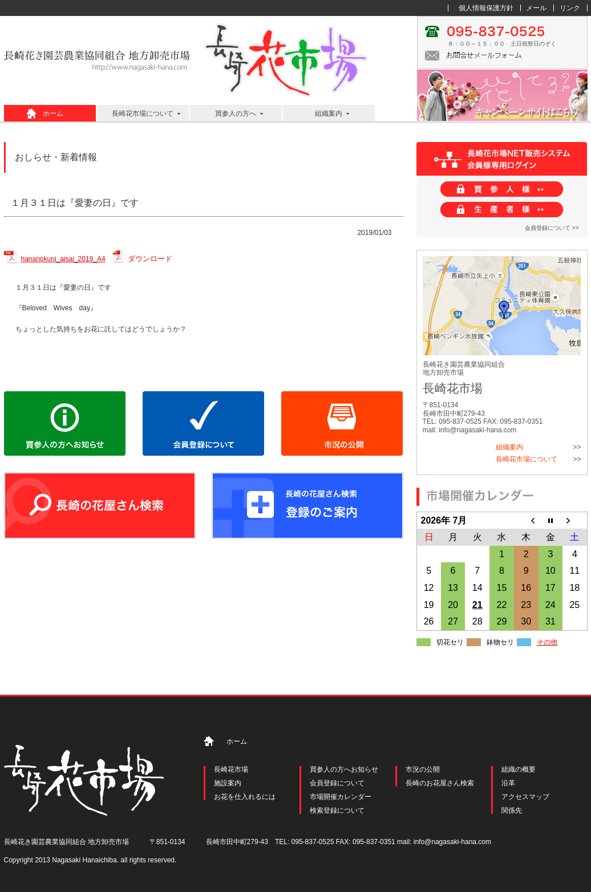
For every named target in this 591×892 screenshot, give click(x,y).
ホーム (53, 113)
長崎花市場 (231, 769)
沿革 (508, 783)
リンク (570, 8)
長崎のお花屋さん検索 (440, 783)
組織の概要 (518, 769)
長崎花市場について (142, 113)
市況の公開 (423, 769)
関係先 (511, 810)
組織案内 (328, 113)
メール (536, 8)
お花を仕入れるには (245, 797)
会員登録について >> (551, 228)
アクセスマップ (525, 797)
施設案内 (227, 783)
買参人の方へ (235, 113)
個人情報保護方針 (486, 8)
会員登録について (337, 783)
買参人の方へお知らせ (344, 769)
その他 (547, 642)
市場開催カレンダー (340, 797)
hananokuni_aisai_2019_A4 (63, 259)
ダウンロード (150, 258)
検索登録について (337, 810)
